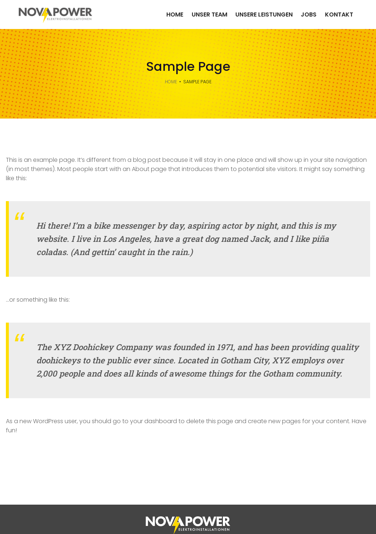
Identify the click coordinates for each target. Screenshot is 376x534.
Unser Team (209, 14)
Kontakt (339, 14)
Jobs (309, 14)
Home (174, 14)
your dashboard (153, 421)
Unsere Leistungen (264, 14)
